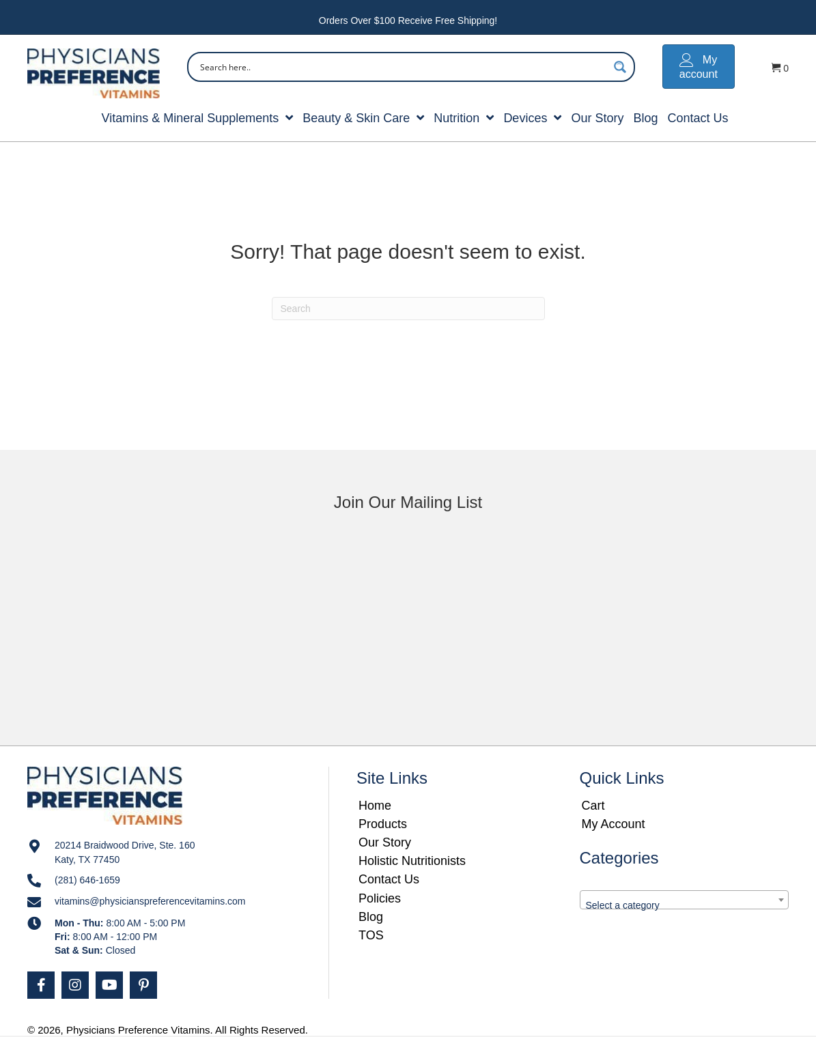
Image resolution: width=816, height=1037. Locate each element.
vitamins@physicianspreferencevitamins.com (150, 901)
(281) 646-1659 (87, 880)
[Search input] (402, 67)
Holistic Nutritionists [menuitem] (412, 861)
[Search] (408, 308)
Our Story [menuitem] (384, 842)
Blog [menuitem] (370, 917)
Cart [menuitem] (593, 805)
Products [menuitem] (382, 824)
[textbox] (684, 905)
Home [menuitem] (374, 805)
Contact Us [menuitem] (388, 879)
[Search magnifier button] (620, 66)
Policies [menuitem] (379, 898)
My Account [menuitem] (613, 824)
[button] (41, 985)
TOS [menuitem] (371, 935)
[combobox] (684, 899)
